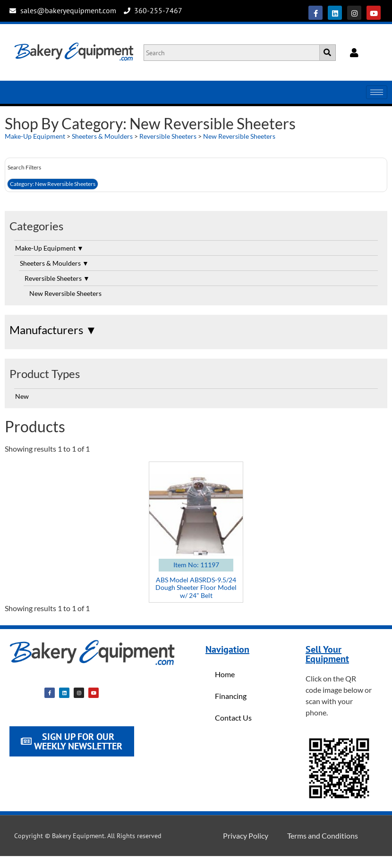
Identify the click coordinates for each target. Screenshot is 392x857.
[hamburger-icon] (376, 92)
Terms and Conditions (322, 835)
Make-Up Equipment (35, 136)
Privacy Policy (245, 835)
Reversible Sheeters (167, 136)
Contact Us (233, 717)
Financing (231, 695)
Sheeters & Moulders (102, 136)
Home (225, 674)
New (22, 396)
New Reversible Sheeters (239, 136)
